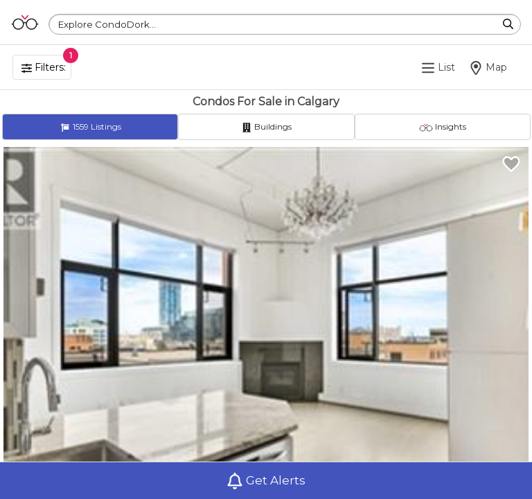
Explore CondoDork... (107, 24)
